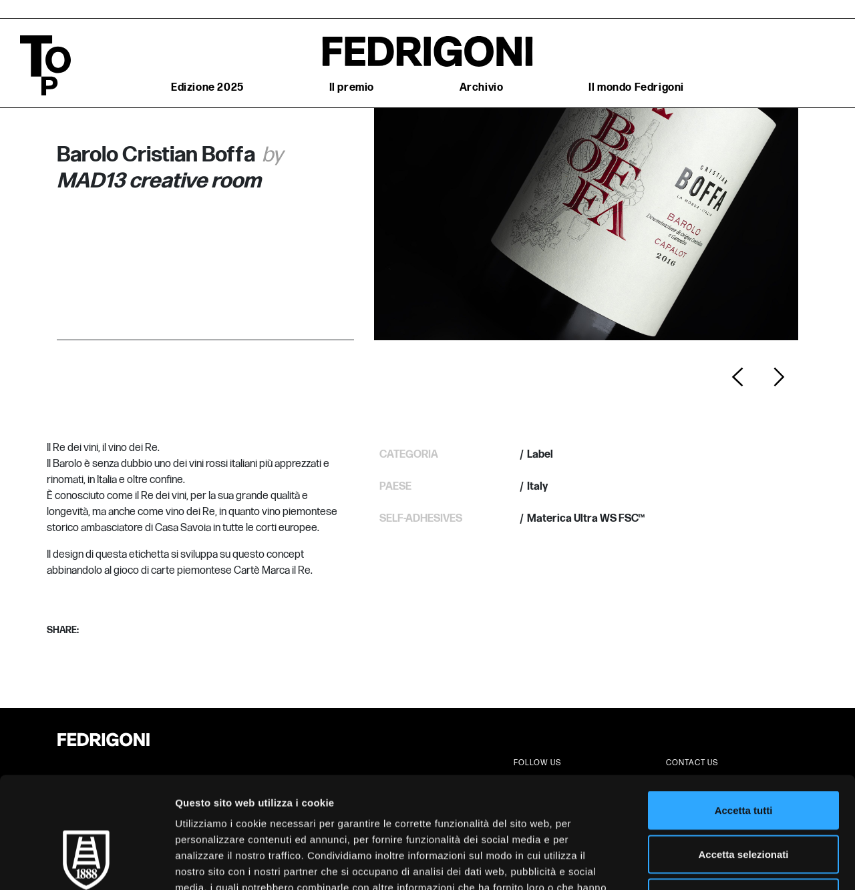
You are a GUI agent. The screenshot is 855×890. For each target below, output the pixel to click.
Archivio (482, 87)
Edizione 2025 (207, 87)
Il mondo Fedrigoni (636, 87)
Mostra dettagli (703, 863)
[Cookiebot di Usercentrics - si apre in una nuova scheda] (86, 864)
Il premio (351, 87)
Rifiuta (743, 802)
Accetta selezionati (743, 759)
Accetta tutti (744, 715)
